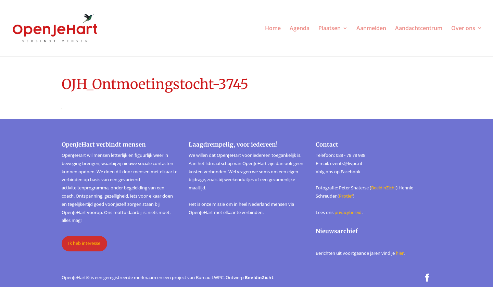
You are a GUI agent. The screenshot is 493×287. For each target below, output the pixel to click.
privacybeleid (348, 212)
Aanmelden (371, 29)
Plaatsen (329, 29)
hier (400, 253)
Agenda (299, 29)
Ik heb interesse (84, 243)
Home (273, 29)
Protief (346, 196)
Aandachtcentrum (418, 29)
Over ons (463, 29)
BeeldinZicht (383, 188)
